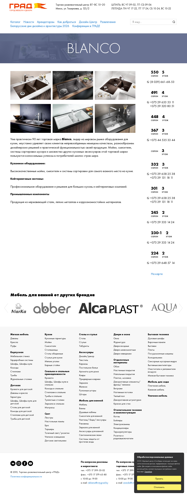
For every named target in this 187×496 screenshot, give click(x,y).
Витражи (118, 388)
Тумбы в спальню (53, 396)
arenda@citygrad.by (133, 482)
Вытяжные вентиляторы (159, 365)
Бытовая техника (158, 334)
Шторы (82, 394)
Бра (47, 425)
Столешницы (51, 349)
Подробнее (148, 472)
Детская (15, 385)
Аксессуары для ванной (91, 431)
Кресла (14, 342)
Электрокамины (122, 424)
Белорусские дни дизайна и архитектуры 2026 (39, 26)
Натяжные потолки (123, 392)
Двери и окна (122, 334)
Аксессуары (86, 352)
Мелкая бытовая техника (161, 375)
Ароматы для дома (89, 371)
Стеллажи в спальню (55, 392)
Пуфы (13, 345)
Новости (28, 22)
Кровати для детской (21, 389)
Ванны (82, 408)
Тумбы (13, 375)
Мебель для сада (158, 381)
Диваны (14, 338)
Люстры (49, 417)
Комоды (14, 367)
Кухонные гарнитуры (55, 338)
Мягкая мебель (19, 334)
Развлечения (108, 22)
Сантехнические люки (90, 434)
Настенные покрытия (124, 370)
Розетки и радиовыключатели (123, 437)
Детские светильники (55, 440)
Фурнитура (119, 342)
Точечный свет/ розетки (57, 432)
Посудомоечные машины (160, 353)
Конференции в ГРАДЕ (86, 26)
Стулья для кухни (53, 357)
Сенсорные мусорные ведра (162, 361)
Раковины (84, 423)
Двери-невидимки (122, 353)
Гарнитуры (15, 396)
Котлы (117, 416)
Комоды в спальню (54, 388)
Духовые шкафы (156, 338)
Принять (159, 478)
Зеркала (83, 382)
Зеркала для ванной (89, 427)
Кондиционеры (121, 427)
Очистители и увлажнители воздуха (162, 370)
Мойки (48, 342)
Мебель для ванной (91, 400)
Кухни (48, 334)
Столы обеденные (54, 353)
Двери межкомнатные (125, 349)
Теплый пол (119, 396)
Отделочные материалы (121, 361)
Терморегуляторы (123, 431)
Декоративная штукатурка (127, 399)
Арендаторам (45, 22)
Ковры (82, 375)
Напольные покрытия (124, 374)
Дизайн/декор (86, 356)
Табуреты (84, 345)
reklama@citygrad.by (98, 482)
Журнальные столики (21, 379)
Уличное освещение (55, 436)
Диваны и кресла (19, 392)
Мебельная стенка (20, 356)
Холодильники (155, 357)
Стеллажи (15, 371)
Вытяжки (152, 345)
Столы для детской (20, 407)
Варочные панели (156, 342)
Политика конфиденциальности (26, 476)
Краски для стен (122, 403)
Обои (116, 366)
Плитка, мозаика (122, 377)
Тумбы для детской (20, 418)
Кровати (49, 377)
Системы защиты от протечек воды (89, 440)
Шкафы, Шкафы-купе (21, 363)
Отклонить (159, 487)
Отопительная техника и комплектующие (128, 411)
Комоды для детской (21, 411)
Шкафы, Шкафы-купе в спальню (56, 383)
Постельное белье (88, 367)
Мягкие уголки (52, 361)
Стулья (82, 342)
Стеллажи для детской (22, 414)
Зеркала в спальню (54, 403)
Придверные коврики (89, 379)
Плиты (151, 349)
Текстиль (83, 359)
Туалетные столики (54, 399)
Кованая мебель (156, 389)
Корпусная (16, 352)
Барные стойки (52, 365)
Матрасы (49, 407)
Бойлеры (118, 420)
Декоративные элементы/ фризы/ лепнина (127, 383)
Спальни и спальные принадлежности (57, 372)
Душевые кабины (87, 412)
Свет (47, 413)
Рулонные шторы (87, 390)
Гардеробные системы (21, 359)
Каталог (15, 22)
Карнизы (83, 363)
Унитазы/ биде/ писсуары (92, 419)
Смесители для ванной (90, 415)
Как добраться (66, 22)
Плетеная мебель (157, 385)
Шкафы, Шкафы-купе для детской (23, 402)
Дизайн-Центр (88, 22)
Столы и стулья (88, 334)
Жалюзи (83, 386)
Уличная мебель (157, 395)
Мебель (83, 404)
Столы (82, 338)
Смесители (50, 345)
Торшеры (49, 429)
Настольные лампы (54, 421)
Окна (116, 338)
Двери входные (121, 345)
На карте (157, 274)
